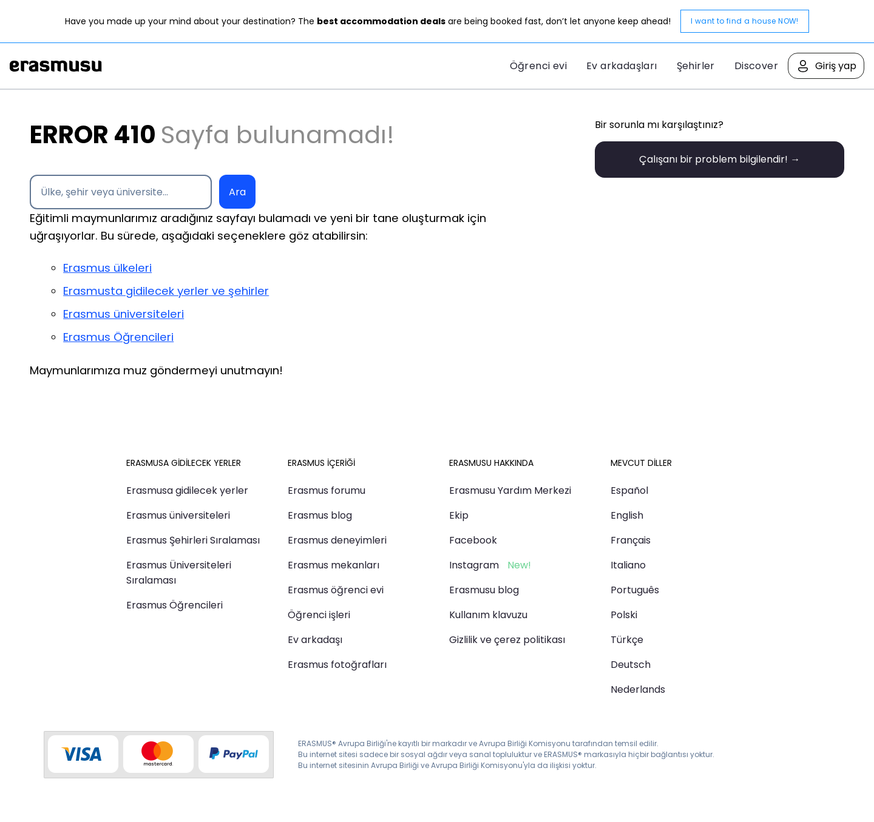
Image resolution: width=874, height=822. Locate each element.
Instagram (474, 565)
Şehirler (696, 66)
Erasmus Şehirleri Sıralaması (193, 540)
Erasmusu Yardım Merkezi (510, 490)
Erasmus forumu (326, 490)
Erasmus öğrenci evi (336, 590)
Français (631, 540)
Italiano (628, 565)
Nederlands (638, 689)
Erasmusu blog (484, 590)
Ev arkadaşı (315, 640)
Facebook (473, 540)
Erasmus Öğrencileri (118, 337)
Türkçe (627, 640)
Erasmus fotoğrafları (337, 665)
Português (635, 590)
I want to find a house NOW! (745, 21)
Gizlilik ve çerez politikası (507, 640)
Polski (624, 615)
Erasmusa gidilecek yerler (187, 490)
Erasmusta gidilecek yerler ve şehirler (166, 290)
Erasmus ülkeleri (107, 267)
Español (629, 490)
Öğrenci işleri (319, 615)
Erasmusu (56, 66)
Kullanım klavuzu (488, 615)
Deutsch (631, 665)
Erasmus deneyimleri (337, 540)
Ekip (459, 515)
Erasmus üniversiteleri (123, 314)
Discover (756, 66)
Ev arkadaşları (621, 66)
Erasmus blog (320, 515)
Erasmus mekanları (333, 565)
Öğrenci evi (538, 66)
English (627, 515)
